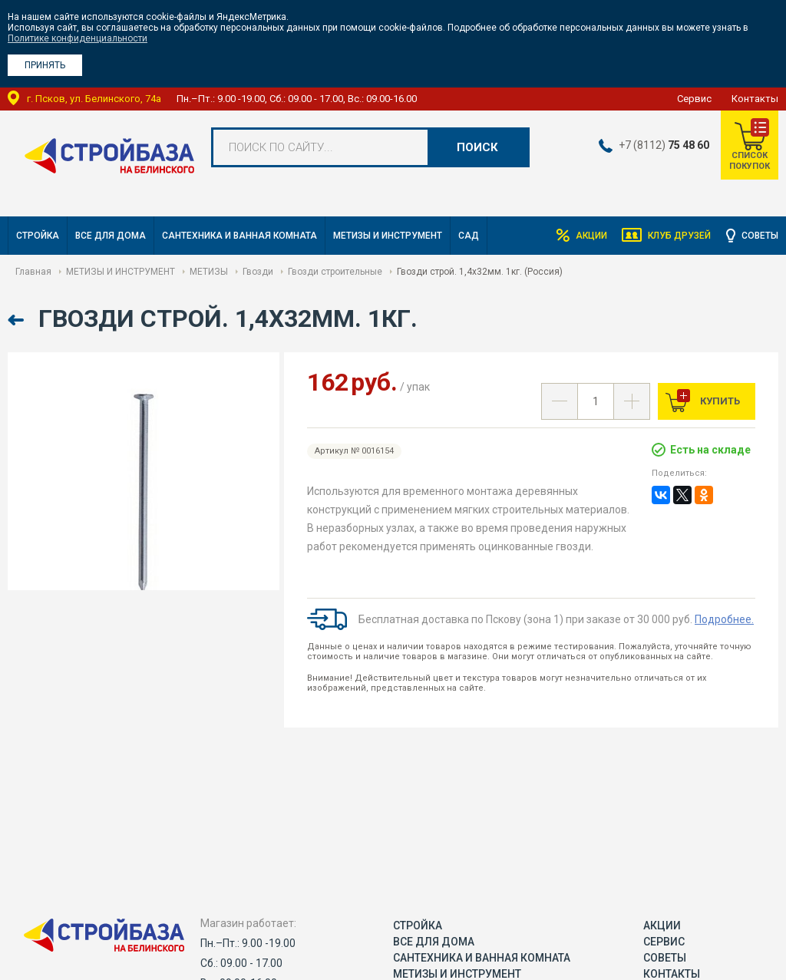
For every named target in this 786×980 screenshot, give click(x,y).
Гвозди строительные (335, 271)
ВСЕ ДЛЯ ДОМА (110, 235)
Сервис (694, 98)
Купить (719, 401)
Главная (33, 271)
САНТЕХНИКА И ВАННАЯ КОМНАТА (239, 235)
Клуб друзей (679, 235)
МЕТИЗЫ (209, 271)
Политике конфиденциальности (77, 38)
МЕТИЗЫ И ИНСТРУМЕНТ (387, 235)
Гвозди (258, 271)
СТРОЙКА (37, 235)
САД (468, 235)
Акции (590, 235)
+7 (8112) (664, 145)
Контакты (755, 98)
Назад (17, 320)
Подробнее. (724, 619)
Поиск (477, 147)
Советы (759, 235)
